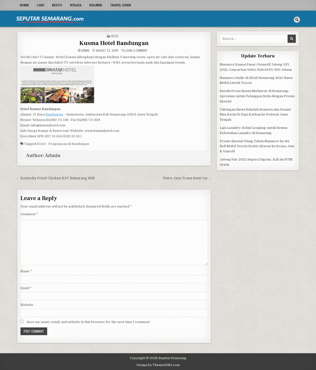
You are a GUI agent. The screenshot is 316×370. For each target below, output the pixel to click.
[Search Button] (297, 20)
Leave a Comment (137, 50)
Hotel (115, 36)
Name (26, 271)
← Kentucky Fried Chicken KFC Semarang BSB (55, 178)
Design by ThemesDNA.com (158, 365)
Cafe (40, 5)
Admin (85, 50)
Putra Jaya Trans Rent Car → (187, 178)
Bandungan (54, 114)
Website (26, 305)
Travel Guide (120, 5)
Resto (57, 5)
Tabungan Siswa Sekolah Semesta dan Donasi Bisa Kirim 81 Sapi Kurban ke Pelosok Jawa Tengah (255, 115)
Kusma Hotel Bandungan (114, 43)
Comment (29, 214)
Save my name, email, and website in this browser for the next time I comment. (88, 322)
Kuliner (95, 5)
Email (26, 288)
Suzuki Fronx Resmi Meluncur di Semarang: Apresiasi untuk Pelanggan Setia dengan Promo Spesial (257, 96)
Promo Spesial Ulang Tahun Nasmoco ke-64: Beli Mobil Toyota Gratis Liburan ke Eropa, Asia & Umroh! (257, 146)
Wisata (75, 5)
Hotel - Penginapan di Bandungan (63, 144)
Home (24, 5)
